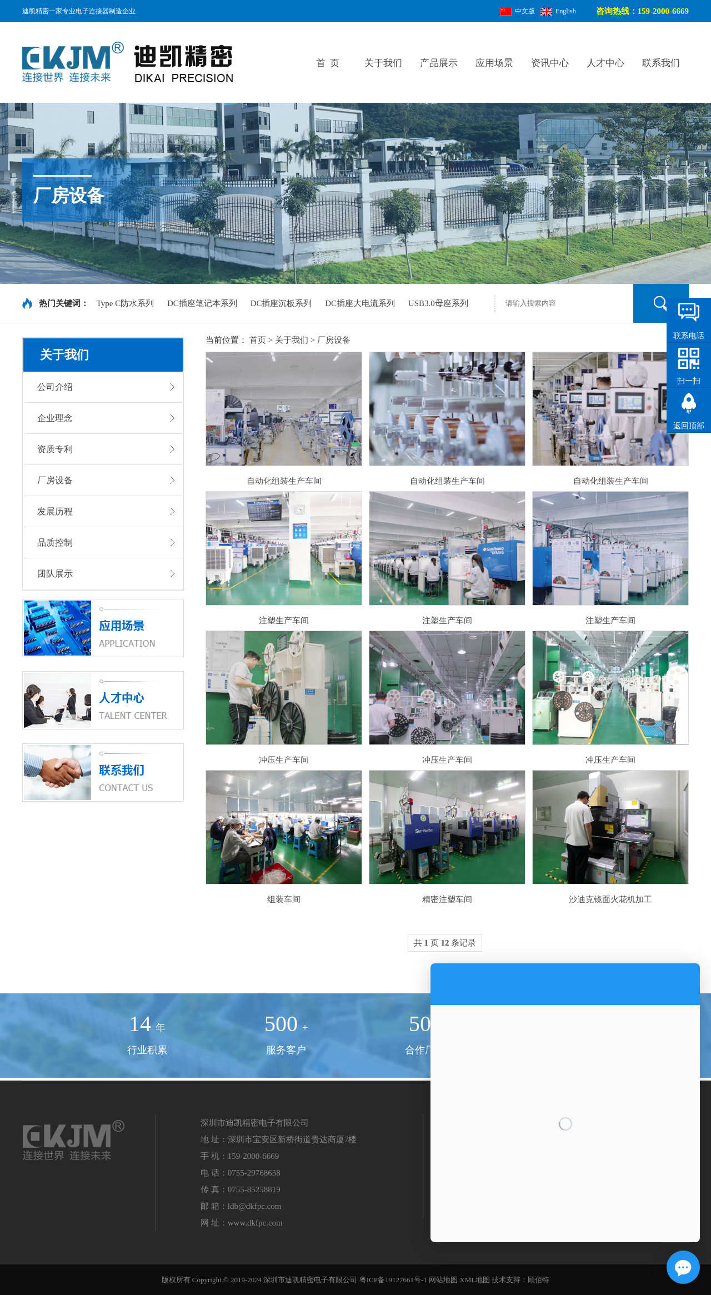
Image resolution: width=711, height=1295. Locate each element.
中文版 (517, 11)
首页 (257, 340)
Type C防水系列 (126, 303)
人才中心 (605, 63)
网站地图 (443, 1280)
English (558, 11)
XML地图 (474, 1280)
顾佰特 (538, 1280)
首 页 (328, 63)
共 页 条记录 (445, 942)
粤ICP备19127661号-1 (393, 1280)
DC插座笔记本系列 (203, 303)
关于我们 (383, 63)
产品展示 (439, 63)
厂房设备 (334, 340)
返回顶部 (688, 426)
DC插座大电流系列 (361, 303)
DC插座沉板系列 (282, 303)
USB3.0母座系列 (438, 303)
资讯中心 (550, 63)
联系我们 (661, 63)
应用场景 (494, 63)
